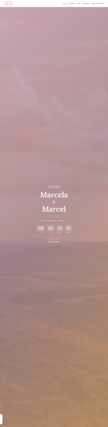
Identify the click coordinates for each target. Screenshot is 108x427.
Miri (79, 3)
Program (86, 3)
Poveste (72, 3)
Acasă (65, 3)
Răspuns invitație (98, 3)
